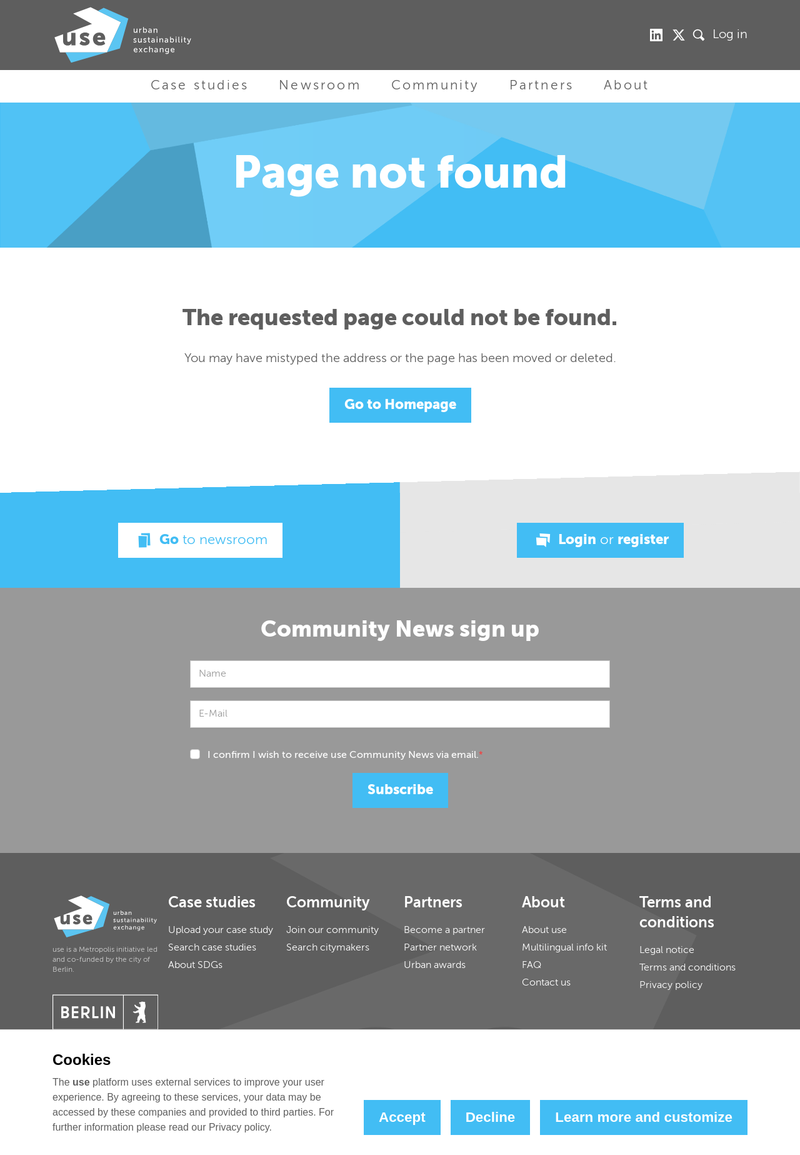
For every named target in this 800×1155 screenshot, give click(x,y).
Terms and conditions (687, 968)
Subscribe (400, 790)
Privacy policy (670, 986)
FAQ (531, 966)
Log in (730, 35)
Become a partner (444, 931)
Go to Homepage (400, 405)
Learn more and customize (643, 1117)
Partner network (440, 948)
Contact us (546, 983)
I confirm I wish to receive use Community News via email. (345, 755)
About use (544, 931)
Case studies (200, 86)
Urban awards (435, 966)
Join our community (332, 931)
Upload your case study (220, 931)
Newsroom (320, 86)
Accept (402, 1117)
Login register (600, 540)
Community (435, 86)
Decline (491, 1117)
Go (200, 540)
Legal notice (666, 951)
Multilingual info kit (564, 948)
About (626, 86)
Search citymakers (327, 948)
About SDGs (195, 966)
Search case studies (212, 948)
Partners (541, 86)
